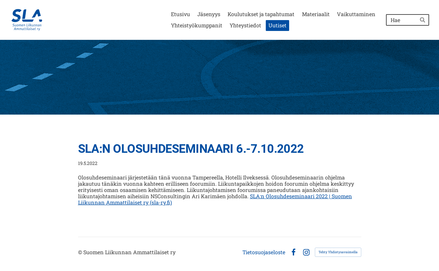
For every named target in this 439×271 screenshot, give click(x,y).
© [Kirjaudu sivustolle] (80, 252)
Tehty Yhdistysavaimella (338, 252)
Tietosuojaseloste (263, 252)
